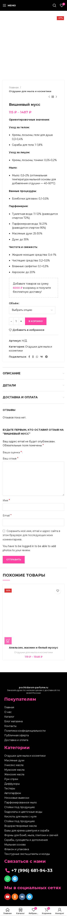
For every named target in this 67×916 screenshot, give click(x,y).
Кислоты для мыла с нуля (20, 816)
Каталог (9, 716)
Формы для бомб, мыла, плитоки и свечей (31, 835)
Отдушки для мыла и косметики (30, 91)
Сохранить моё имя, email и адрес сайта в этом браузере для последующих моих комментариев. (31, 535)
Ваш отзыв (10, 458)
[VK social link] (41, 356)
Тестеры (9, 788)
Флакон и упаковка (16, 849)
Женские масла (14, 774)
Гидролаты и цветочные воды (23, 811)
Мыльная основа (15, 844)
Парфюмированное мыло (20, 802)
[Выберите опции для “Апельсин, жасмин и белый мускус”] (8, 640)
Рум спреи (11, 779)
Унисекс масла (13, 765)
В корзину (36, 321)
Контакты (10, 726)
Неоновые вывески (16, 797)
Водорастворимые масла (20, 825)
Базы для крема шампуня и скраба (26, 830)
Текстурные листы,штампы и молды (27, 854)
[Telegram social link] (46, 356)
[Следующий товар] (56, 97)
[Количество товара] (16, 321)
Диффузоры (12, 783)
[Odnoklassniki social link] (33, 356)
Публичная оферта (16, 735)
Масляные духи (14, 760)
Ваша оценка (12, 452)
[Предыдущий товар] (49, 97)
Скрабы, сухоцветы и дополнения (26, 840)
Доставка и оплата (16, 740)
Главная (14, 87)
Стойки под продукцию (19, 807)
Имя (6, 500)
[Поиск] (54, 5)
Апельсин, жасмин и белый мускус (33, 647)
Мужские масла (14, 769)
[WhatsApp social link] (37, 356)
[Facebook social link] (29, 356)
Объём (13, 303)
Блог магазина (13, 721)
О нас (8, 712)
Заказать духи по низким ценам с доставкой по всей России (33, 690)
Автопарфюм (12, 793)
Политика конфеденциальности (25, 730)
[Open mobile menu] (9, 5)
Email (7, 515)
